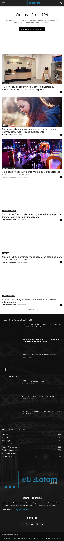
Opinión (5, 125)
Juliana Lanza (6, 134)
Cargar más (32, 309)
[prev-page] (3, 369)
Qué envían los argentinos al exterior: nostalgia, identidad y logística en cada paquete (28, 88)
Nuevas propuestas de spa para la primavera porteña (41, 396)
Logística (5, 83)
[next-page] (6, 369)
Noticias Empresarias (9, 295)
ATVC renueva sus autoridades (33, 381)
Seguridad (6, 253)
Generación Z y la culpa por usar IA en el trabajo (39, 355)
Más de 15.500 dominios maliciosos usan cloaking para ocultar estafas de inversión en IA (32, 258)
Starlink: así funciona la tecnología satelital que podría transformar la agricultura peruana (31, 215)
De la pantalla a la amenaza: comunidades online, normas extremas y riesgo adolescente (29, 130)
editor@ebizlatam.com (21, 510)
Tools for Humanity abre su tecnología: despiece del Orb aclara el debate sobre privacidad (40, 340)
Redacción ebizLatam (9, 92)
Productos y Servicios (9, 210)
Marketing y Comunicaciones (11, 168)
